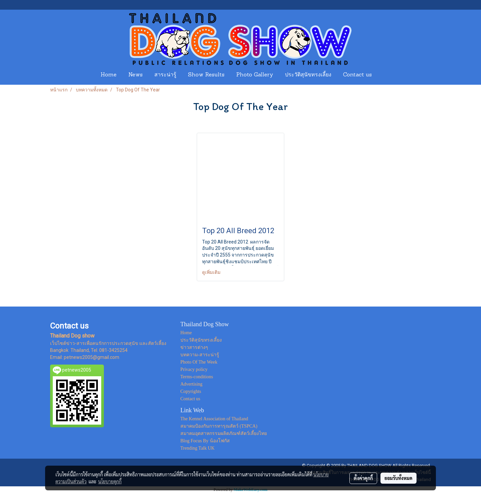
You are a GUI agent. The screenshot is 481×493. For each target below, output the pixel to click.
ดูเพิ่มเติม (211, 272)
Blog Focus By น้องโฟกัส (205, 440)
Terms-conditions (196, 376)
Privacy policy (193, 369)
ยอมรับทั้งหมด (398, 478)
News (135, 75)
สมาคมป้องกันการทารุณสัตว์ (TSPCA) (218, 426)
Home (109, 75)
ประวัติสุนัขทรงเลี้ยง (308, 75)
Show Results (206, 75)
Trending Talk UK (197, 448)
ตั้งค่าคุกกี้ (363, 478)
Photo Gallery (254, 75)
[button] (383, 75)
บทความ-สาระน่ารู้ (199, 354)
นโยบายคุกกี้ (110, 481)
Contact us (357, 75)
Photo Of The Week (198, 362)
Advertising (191, 384)
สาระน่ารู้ (165, 75)
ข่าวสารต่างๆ (194, 347)
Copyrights (190, 391)
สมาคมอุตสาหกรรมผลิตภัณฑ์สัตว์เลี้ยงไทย (223, 433)
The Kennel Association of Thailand (214, 418)
